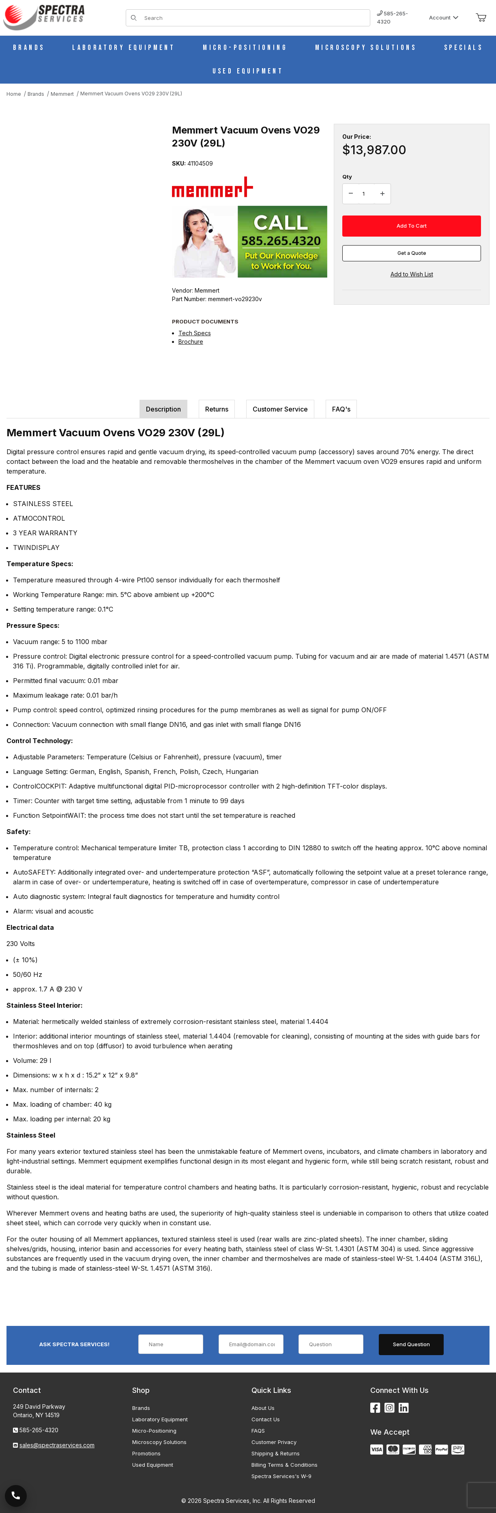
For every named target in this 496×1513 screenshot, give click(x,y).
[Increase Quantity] (382, 194)
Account (444, 17)
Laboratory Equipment (160, 1419)
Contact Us (265, 1419)
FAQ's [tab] (341, 409)
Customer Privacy (273, 1442)
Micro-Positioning (154, 1430)
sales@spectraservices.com (56, 1445)
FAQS (258, 1430)
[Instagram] (389, 1408)
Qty (347, 176)
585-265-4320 (392, 17)
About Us (263, 1408)
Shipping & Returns (275, 1453)
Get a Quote (411, 253)
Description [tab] (163, 409)
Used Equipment (152, 1464)
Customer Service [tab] (280, 409)
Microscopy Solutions (159, 1442)
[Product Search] (255, 18)
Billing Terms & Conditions (284, 1464)
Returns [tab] (216, 409)
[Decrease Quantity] (351, 194)
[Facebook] (375, 1408)
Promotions (146, 1453)
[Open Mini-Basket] (481, 18)
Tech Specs (194, 333)
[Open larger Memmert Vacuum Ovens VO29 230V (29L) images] (87, 196)
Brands (141, 1408)
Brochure (190, 341)
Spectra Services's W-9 (281, 1476)
